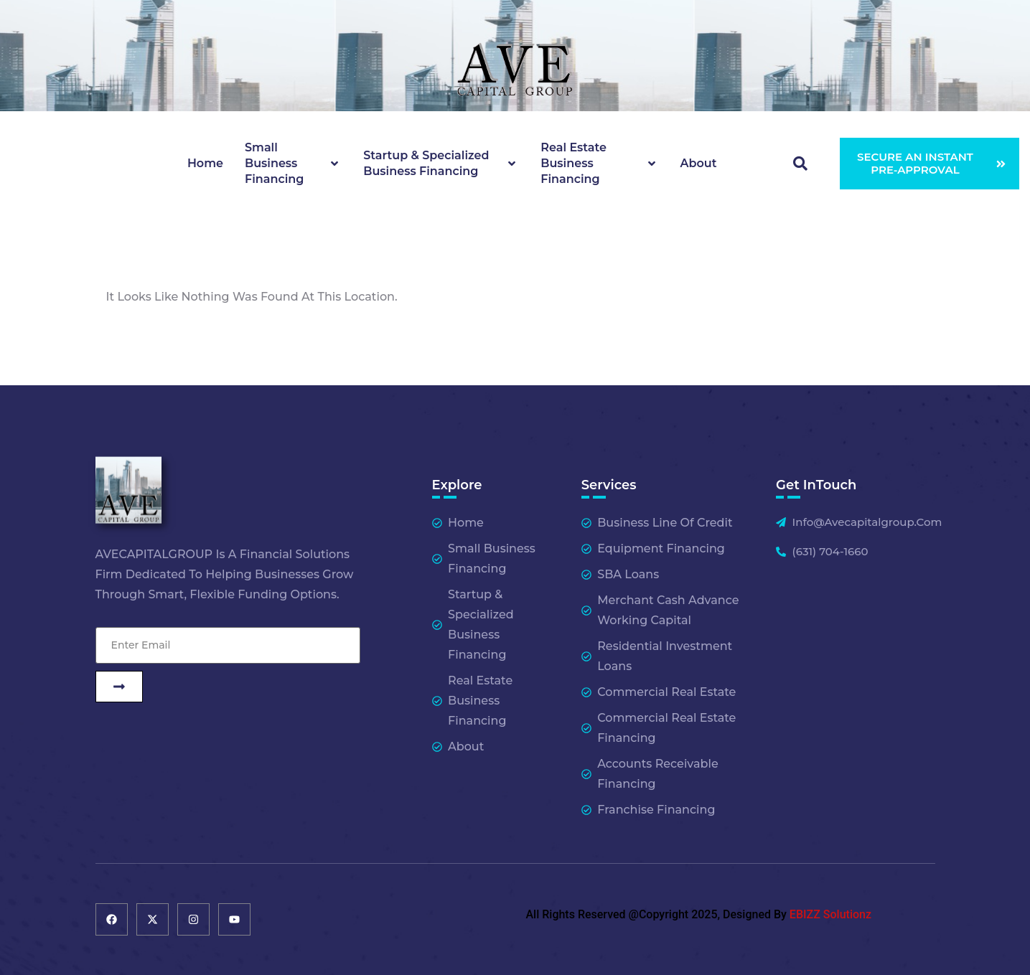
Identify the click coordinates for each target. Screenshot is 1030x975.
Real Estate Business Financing (599, 163)
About (698, 163)
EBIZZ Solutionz (830, 914)
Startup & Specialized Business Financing (441, 163)
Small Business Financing (293, 163)
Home (205, 163)
